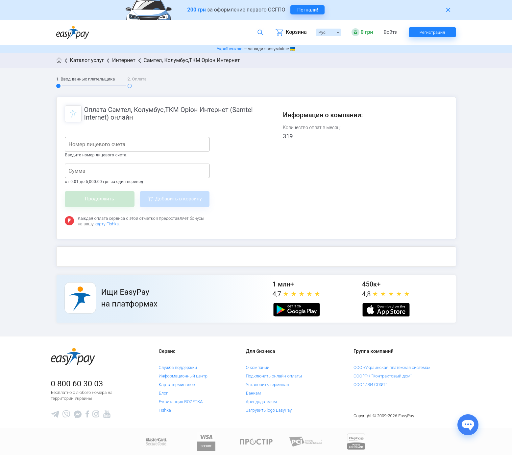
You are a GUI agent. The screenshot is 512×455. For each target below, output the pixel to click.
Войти (391, 32)
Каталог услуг (87, 60)
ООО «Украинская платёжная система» (392, 367)
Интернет (123, 60)
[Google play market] (297, 310)
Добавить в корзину (178, 199)
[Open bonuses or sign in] (362, 32)
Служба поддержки (177, 367)
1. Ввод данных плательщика (85, 79)
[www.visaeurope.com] (206, 441)
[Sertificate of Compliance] (306, 441)
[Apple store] (386, 310)
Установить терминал (267, 384)
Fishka (164, 410)
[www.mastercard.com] (156, 441)
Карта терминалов (176, 384)
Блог (163, 393)
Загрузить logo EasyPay (269, 410)
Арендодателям (261, 401)
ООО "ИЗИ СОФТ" (370, 384)
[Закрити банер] (448, 10)
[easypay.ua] (72, 32)
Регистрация (432, 32)
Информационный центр (182, 376)
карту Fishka (107, 223)
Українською (229, 48)
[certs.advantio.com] (356, 441)
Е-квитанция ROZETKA (180, 401)
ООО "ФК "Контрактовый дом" (383, 376)
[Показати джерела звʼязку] (467, 424)
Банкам (253, 393)
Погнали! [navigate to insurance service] (307, 10)
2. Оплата (137, 79)
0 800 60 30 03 (77, 383)
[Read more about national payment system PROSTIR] (256, 441)
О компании (258, 367)
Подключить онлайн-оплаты (274, 376)
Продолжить (99, 199)
